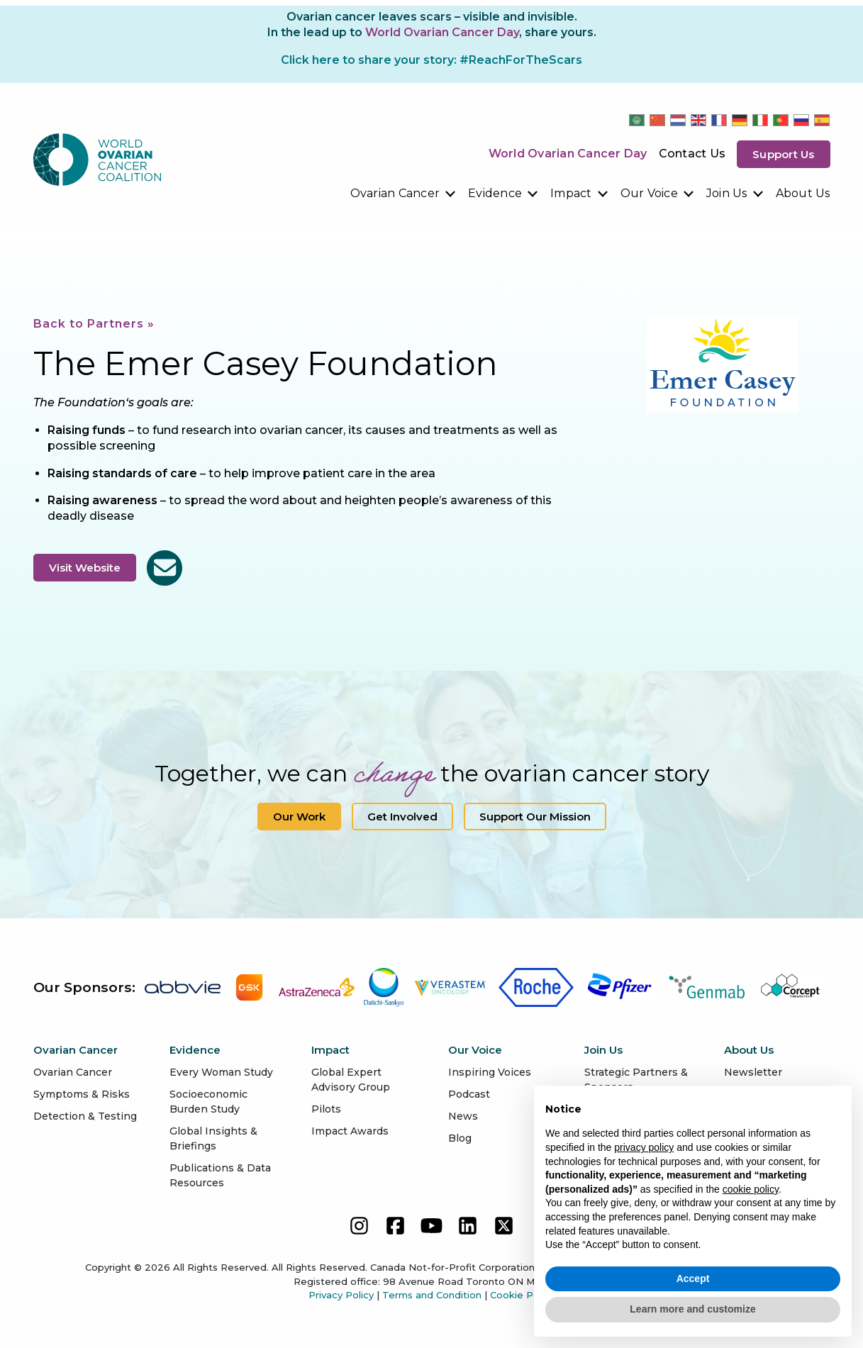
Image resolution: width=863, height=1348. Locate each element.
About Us (803, 193)
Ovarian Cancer (395, 193)
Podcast (469, 1094)
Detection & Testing (85, 1116)
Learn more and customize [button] (692, 1309)
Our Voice (649, 193)
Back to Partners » (94, 323)
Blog (460, 1138)
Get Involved (402, 816)
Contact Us (692, 153)
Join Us (726, 193)
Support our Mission (535, 816)
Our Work (299, 816)
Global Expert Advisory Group (350, 1079)
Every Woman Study (221, 1072)
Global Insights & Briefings (213, 1138)
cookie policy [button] (751, 1189)
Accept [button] (693, 1278)
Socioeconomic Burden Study (208, 1101)
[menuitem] (403, 193)
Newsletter (753, 1072)
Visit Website (85, 567)
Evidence (495, 193)
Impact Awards (350, 1131)
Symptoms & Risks (81, 1094)
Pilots (326, 1109)
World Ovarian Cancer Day (568, 153)
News (463, 1116)
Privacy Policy (341, 1294)
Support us (783, 154)
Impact (571, 193)
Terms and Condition (431, 1294)
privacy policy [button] (644, 1147)
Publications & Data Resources (220, 1175)
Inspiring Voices (489, 1072)
